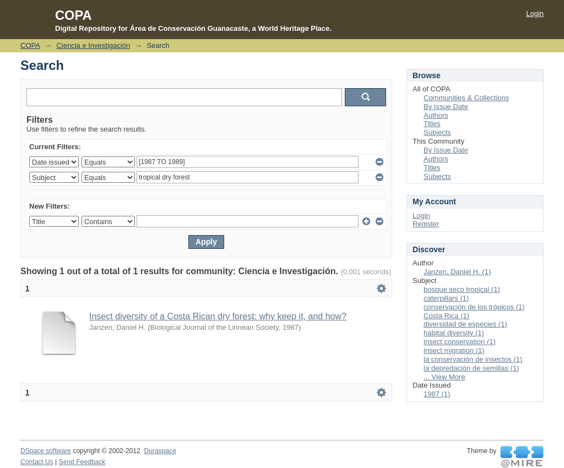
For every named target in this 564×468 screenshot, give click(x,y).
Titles (432, 123)
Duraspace (160, 451)
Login (535, 13)
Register (426, 224)
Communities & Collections (466, 98)
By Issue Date (446, 106)
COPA (30, 45)
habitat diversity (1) (454, 333)
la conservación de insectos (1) (473, 359)
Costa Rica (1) (446, 316)
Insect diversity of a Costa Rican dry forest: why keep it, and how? (217, 316)
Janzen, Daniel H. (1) (457, 272)
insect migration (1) (454, 350)
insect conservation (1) (460, 342)
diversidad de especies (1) (465, 324)
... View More (444, 377)
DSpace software (45, 451)
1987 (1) (437, 394)
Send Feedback (82, 462)
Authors (436, 115)
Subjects (437, 132)
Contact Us (36, 462)
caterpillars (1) (446, 298)
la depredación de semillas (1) (471, 368)
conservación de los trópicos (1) (474, 307)
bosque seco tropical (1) (462, 289)
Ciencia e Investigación (93, 45)
